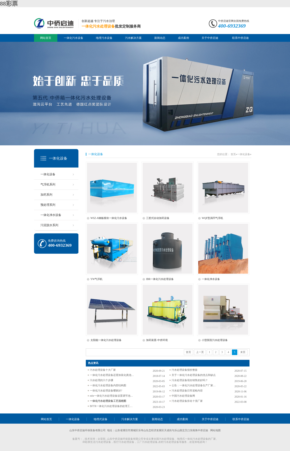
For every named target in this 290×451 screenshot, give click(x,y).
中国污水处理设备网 (183, 395)
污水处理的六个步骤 (101, 380)
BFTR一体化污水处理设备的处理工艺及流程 (112, 406)
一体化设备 (58, 158)
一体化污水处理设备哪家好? (106, 390)
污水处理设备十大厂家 (103, 370)
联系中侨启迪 (240, 37)
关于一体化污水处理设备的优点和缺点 (194, 375)
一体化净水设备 (51, 215)
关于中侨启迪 (210, 37)
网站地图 (215, 430)
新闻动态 (159, 37)
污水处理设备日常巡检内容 (187, 390)
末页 (242, 352)
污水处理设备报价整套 (185, 370)
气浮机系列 (48, 184)
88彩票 (9, 3)
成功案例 (183, 37)
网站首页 (45, 37)
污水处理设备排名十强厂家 (187, 401)
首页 (233, 154)
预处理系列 (48, 204)
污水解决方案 (133, 37)
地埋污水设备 (104, 37)
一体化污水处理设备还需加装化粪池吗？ (112, 375)
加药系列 (46, 194)
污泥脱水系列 (49, 225)
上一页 (200, 352)
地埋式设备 (100, 419)
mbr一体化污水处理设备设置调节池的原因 (112, 395)
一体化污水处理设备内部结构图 (108, 385)
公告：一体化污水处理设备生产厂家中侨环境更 (194, 385)
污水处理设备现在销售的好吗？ (190, 380)
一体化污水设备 (73, 37)
